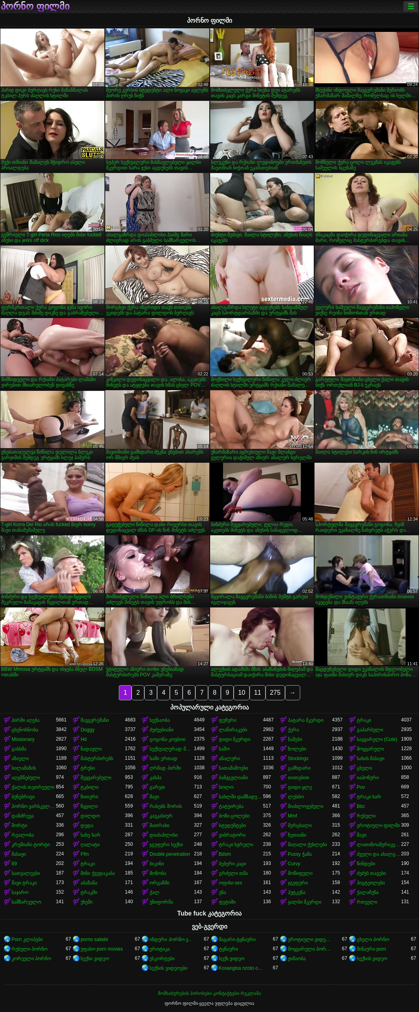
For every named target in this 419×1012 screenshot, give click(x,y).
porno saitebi (94, 939)
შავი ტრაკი (24, 883)
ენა (222, 892)
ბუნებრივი (23, 797)
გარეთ (157, 787)
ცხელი (364, 768)
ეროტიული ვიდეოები (310, 939)
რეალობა (23, 835)
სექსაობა (160, 720)
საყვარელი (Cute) (377, 739)
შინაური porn (371, 949)
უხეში (86, 902)
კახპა (155, 777)
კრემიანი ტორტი (31, 844)
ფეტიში (227, 902)
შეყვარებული (96, 777)
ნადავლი (91, 749)
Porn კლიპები (27, 939)
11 (257, 692)
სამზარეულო (26, 902)
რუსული (366, 816)
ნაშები (295, 739)
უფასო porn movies (102, 949)
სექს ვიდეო (231, 958)
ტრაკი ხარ (369, 797)
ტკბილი (89, 787)
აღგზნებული (26, 777)
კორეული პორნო (31, 958)
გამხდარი (299, 768)
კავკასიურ (161, 816)
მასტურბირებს (97, 758)
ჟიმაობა (297, 958)
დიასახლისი (164, 835)
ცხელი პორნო (373, 939)
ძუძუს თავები (371, 873)
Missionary (23, 739)
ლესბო (296, 797)
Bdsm (225, 854)
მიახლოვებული (305, 806)
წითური (89, 797)
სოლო (226, 787)
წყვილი (89, 806)
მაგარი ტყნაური (237, 939)
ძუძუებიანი (161, 730)
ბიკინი (157, 864)
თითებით (298, 777)
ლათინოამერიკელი (379, 844)
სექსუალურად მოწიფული (172, 749)
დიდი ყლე (300, 787)
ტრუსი (88, 768)
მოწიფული (300, 873)
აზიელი (20, 758)
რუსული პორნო (29, 949)
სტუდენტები (232, 825)
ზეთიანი (297, 835)
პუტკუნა (296, 892)
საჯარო (20, 892)
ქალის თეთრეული (33, 787)
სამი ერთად (163, 758)
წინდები (366, 864)
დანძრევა (23, 816)
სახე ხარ (90, 835)
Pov (361, 787)
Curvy (294, 864)
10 (241, 692)
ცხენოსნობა (25, 730)
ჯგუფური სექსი (166, 844)
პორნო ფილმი (35, 6)
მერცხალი (300, 825)
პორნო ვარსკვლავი (34, 806)
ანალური (229, 758)
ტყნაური (228, 949)
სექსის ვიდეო (372, 958)
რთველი (367, 902)
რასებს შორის (165, 806)
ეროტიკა (160, 949)
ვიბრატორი (232, 835)
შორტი (19, 825)
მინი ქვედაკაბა (97, 873)
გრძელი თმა (233, 873)
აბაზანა (89, 883)
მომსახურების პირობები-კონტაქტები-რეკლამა (209, 993)
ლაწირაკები (233, 730)
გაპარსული (370, 730)
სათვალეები (26, 873)
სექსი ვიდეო (94, 958)
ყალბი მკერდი (304, 902)
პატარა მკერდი (305, 720)
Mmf (292, 816)
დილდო (90, 816)
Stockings (298, 758)
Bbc (361, 806)
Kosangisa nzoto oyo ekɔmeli (241, 968)
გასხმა (19, 749)
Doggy (87, 730)
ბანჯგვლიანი (233, 777)
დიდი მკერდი (234, 739)
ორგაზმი (159, 883)
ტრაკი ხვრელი (236, 844)
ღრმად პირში (165, 768)
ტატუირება (231, 806)
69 (14, 864)
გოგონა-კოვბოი (167, 739)
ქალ (154, 892)
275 (275, 692)
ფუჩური (227, 720)
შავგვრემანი (95, 720)
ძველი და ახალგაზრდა (379, 854)
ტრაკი (364, 720)
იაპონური (368, 777)
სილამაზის (24, 768)
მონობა (158, 873)
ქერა (293, 730)
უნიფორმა (161, 902)
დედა (87, 825)
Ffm (85, 854)
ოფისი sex (230, 883)
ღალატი (90, 844)
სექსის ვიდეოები (168, 968)
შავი (154, 797)
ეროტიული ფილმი (378, 825)
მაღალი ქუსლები (307, 844)
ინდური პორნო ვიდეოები (172, 939)
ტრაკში (89, 892)
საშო (224, 749)
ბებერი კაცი (232, 864)
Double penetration (170, 854)
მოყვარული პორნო (310, 949)
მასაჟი (19, 854)
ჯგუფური (298, 883)
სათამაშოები (233, 768)
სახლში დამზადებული (241, 797)
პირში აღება (25, 720)
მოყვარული (370, 749)
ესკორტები (162, 958)
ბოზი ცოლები (234, 816)
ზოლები (297, 749)
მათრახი (159, 825)
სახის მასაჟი (370, 758)
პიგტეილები (371, 883)
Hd (84, 739)
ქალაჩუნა (368, 892)
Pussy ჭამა (300, 854)
